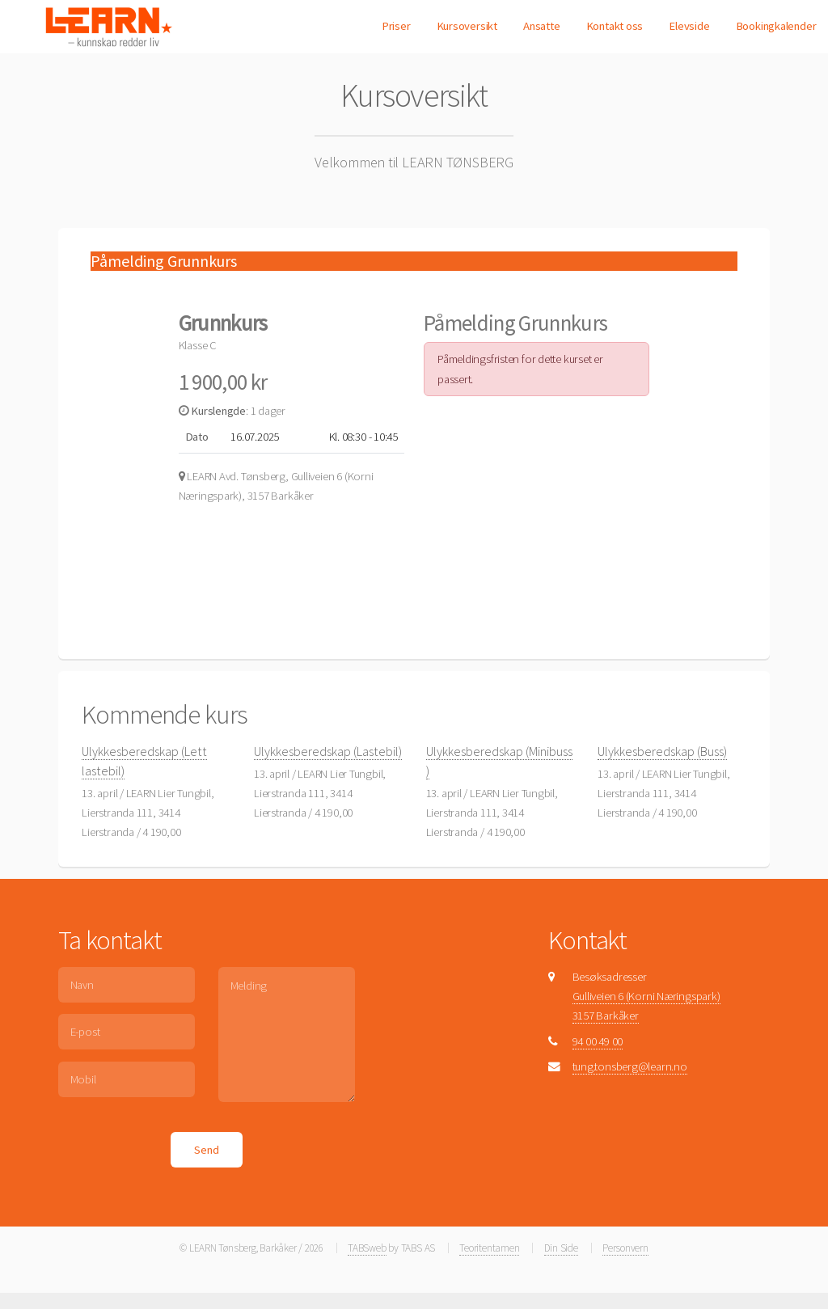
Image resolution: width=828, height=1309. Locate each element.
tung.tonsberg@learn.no (629, 1066)
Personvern (625, 1248)
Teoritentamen (489, 1248)
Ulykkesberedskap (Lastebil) (328, 751)
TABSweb (367, 1248)
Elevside (689, 26)
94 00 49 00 (597, 1041)
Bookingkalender (776, 26)
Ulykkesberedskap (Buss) (662, 751)
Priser (396, 26)
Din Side (561, 1248)
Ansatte (541, 26)
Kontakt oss (615, 26)
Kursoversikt (467, 26)
